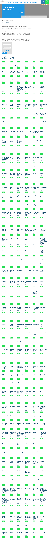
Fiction (6, 20)
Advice (31, 2)
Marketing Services (17, 2)
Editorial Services (23, 2)
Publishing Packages (11, 2)
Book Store (3, 20)
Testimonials (35, 2)
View (3, 61)
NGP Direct (28, 2)
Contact (38, 2)
